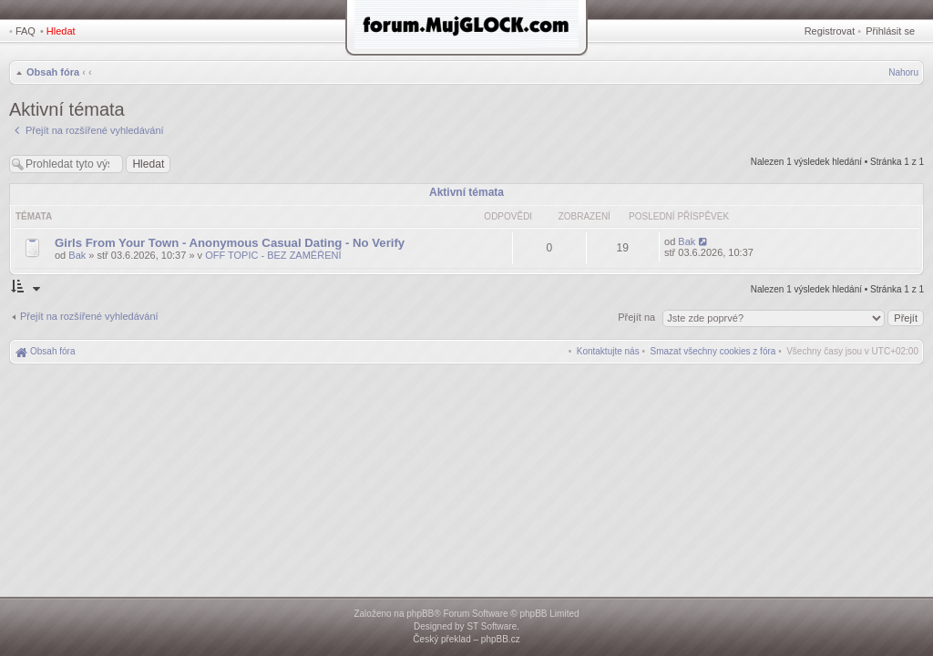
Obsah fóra (52, 72)
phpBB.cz (500, 639)
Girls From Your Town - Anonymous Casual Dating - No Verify (230, 243)
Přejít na (638, 317)
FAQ (25, 31)
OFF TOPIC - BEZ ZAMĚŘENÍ (273, 255)
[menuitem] (713, 351)
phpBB (420, 614)
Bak (77, 255)
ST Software (491, 626)
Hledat (61, 31)
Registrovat (830, 31)
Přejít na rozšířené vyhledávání (89, 316)
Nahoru (903, 72)
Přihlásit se (890, 31)
